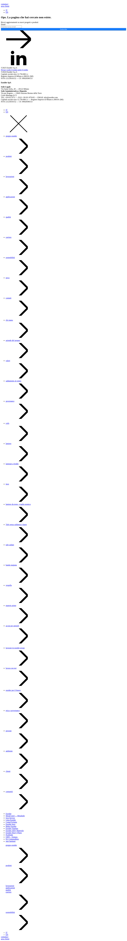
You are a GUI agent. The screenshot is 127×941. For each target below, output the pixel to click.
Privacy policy (6, 70)
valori (8, 361)
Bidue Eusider (11, 826)
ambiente (9, 751)
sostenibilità (10, 258)
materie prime (11, 606)
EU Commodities (12, 839)
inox (7, 484)
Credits (25, 70)
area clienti (5, 6)
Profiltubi (9, 835)
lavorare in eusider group (15, 648)
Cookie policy (17, 70)
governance (10, 401)
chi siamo (9, 320)
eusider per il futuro (13, 690)
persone (9, 731)
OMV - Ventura (11, 837)
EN (7, 12)
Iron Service (10, 818)
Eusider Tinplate (12, 829)
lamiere (8, 444)
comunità (9, 792)
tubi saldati (10, 545)
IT (6, 10)
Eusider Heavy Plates (14, 833)
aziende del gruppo (13, 340)
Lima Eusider (11, 820)
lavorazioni (10, 177)
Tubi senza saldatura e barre (16, 525)
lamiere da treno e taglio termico (18, 504)
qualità (8, 217)
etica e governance (13, 711)
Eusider (8, 814)
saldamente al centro (13, 381)
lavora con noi (11, 668)
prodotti (9, 156)
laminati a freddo (12, 464)
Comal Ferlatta (11, 822)
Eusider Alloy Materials (15, 831)
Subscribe (63, 29)
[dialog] (63, 520)
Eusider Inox (10, 824)
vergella (9, 585)
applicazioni (10, 197)
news (8, 278)
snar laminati (10, 841)
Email (3, 24)
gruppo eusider (11, 136)
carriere (8, 237)
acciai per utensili (12, 626)
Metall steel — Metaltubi (15, 816)
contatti (8, 298)
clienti (8, 771)
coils (7, 423)
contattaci (4, 4)
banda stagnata (11, 565)
